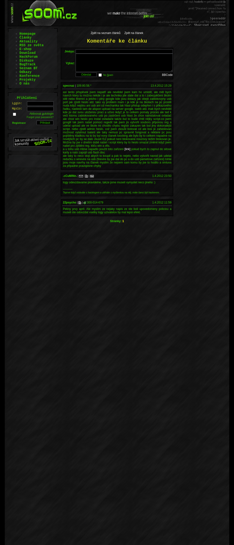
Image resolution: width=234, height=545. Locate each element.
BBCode (167, 78)
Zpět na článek (133, 33)
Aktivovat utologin (41, 113)
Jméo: (70, 51)
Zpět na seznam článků (105, 33)
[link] (127, 152)
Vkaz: (70, 65)
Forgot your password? (40, 117)
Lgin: (17, 103)
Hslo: (17, 108)
